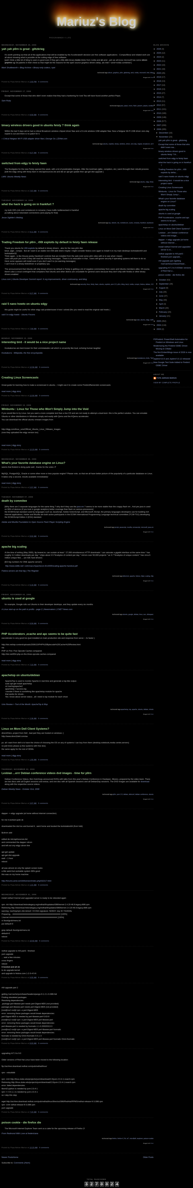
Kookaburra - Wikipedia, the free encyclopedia (22, 353)
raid (138, 320)
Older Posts (148, 1157)
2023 (159, 61)
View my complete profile (167, 383)
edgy (147, 182)
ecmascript (136, 527)
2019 (159, 77)
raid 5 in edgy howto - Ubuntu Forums (18, 314)
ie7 (128, 1138)
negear (140, 144)
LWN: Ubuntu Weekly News (14, 176)
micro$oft (133, 1138)
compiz (137, 284)
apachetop (124, 709)
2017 (159, 85)
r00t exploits (29, 248)
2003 (159, 329)
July (161, 292)
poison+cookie (148, 1138)
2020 (159, 73)
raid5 (151, 320)
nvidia (137, 73)
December (164, 133)
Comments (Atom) (22, 1163)
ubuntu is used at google (18, 598)
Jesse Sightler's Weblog (12, 217)
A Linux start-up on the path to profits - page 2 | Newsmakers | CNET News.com (37, 609)
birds (148, 358)
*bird (152, 358)
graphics (116, 73)
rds (118, 223)
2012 (159, 105)
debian (148, 284)
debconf (131, 794)
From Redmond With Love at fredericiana (20, 1133)
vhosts (151, 709)
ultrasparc (150, 614)
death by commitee (14, 500)
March (162, 308)
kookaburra (141, 358)
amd (132, 73)
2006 (159, 129)
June (161, 296)
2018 (159, 81)
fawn (96, 284)
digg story (16, 391)
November (164, 137)
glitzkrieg (127, 73)
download (144, 781)
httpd (142, 576)
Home (15, 1157)
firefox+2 (120, 1138)
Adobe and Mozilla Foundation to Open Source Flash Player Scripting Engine (36, 522)
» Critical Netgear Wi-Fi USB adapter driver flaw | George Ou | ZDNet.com (34, 138)
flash (135, 106)
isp (110, 223)
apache (132, 576)
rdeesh (114, 223)
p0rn (121, 73)
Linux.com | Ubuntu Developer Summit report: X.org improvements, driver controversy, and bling (44, 279)
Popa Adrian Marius (167, 378)
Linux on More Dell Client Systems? (25, 728)
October (163, 280)
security (83, 284)
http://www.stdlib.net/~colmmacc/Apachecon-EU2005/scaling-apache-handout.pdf (41, 566)
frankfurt (143, 223)
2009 (159, 117)
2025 (159, 53)
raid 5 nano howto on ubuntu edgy (24, 303)
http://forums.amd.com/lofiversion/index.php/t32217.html (26, 881)
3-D (152, 284)
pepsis (145, 106)
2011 (159, 109)
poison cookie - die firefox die (21, 1122)
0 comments (43, 82)
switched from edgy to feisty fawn (24, 163)
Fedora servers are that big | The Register (20, 571)
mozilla (129, 527)
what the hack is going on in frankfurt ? (28, 204)
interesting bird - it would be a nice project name (34, 342)
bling (151, 73)
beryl (127, 284)
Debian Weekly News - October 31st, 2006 (20, 789)
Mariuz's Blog (96, 21)
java (121, 106)
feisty (151, 182)
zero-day (134, 144)
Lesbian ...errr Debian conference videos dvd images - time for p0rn (46, 773)
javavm (140, 106)
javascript (123, 527)
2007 (159, 125)
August (162, 288)
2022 (159, 65)
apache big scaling (14, 546)
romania (136, 223)
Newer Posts (7, 1157)
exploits (111, 144)
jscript (117, 527)
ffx (125, 1138)
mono (130, 106)
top (130, 709)
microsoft (142, 73)
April (161, 304)
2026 (159, 49)
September (164, 284)
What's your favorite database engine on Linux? (33, 462)
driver (128, 144)
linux (88, 284)
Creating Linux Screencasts (20, 377)
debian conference (141, 794)
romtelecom (124, 223)
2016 (159, 89)
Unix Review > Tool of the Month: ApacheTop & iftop (25, 704)
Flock (151, 77)
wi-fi (152, 144)
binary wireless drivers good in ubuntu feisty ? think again (40, 125)
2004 (159, 325)
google (130, 614)
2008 (159, 121)
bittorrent (126, 576)
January (163, 316)
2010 (159, 113)
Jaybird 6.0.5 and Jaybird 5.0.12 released (172, 359)
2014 (159, 97)
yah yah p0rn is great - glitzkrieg (23, 49)
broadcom (146, 144)
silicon (110, 73)
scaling (147, 576)
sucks (131, 223)
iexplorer (140, 1138)
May (161, 300)
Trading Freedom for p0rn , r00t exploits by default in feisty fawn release (50, 242)
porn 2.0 (114, 284)
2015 (159, 93)
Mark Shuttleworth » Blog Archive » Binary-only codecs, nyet (28, 67)
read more (6, 391)
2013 (159, 101)
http (152, 576)
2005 (159, 321)
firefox (114, 1138)
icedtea (150, 106)
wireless (122, 144)
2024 (159, 57)
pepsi (126, 106)
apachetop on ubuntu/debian (21, 675)
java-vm (80, 506)
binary (117, 144)
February (163, 312)
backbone (150, 223)
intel (148, 73)
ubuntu (105, 144)
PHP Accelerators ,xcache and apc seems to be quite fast (40, 633)
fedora (142, 284)
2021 (159, 69)
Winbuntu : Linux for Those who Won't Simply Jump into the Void (45, 409)
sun (144, 614)
